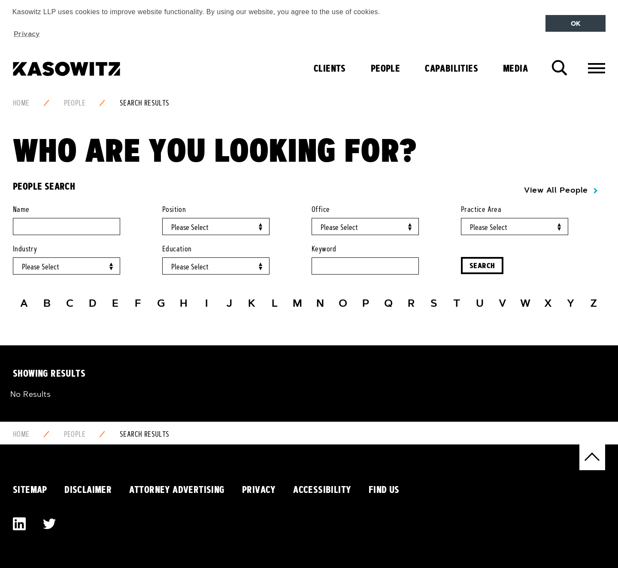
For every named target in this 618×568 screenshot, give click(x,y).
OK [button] (576, 23)
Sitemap (30, 489)
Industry (25, 249)
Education (177, 249)
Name (21, 209)
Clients (330, 68)
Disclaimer (88, 489)
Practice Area (481, 209)
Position (174, 209)
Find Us (384, 489)
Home (21, 103)
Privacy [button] (27, 33)
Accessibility (322, 489)
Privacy (259, 489)
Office (321, 209)
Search (482, 265)
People (385, 68)
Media (515, 68)
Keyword (324, 249)
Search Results (145, 103)
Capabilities (451, 68)
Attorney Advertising (177, 489)
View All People (556, 190)
